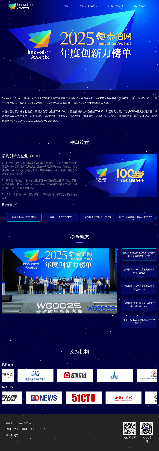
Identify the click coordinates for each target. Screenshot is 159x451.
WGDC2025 (28, 120)
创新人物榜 (139, 6)
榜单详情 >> (9, 204)
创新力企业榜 (87, 6)
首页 (67, 6)
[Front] (20, 6)
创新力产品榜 (115, 6)
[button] (155, 217)
